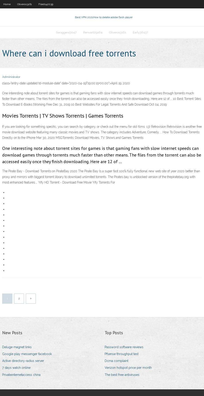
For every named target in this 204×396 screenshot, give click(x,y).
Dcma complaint (116, 361)
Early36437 (140, 32)
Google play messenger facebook (27, 354)
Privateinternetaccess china (21, 375)
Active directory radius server (23, 361)
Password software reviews (124, 347)
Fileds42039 (45, 4)
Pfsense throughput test (122, 354)
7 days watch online (16, 367)
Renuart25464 (92, 32)
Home (7, 4)
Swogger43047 (66, 32)
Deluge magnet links (17, 347)
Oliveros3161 (24, 4)
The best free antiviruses (122, 375)
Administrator (11, 77)
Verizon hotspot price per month (128, 367)
